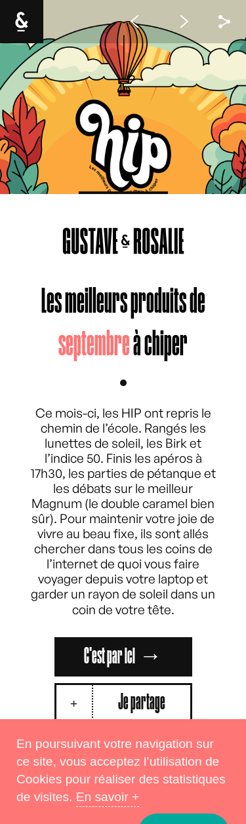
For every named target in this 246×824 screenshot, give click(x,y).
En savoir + (108, 797)
